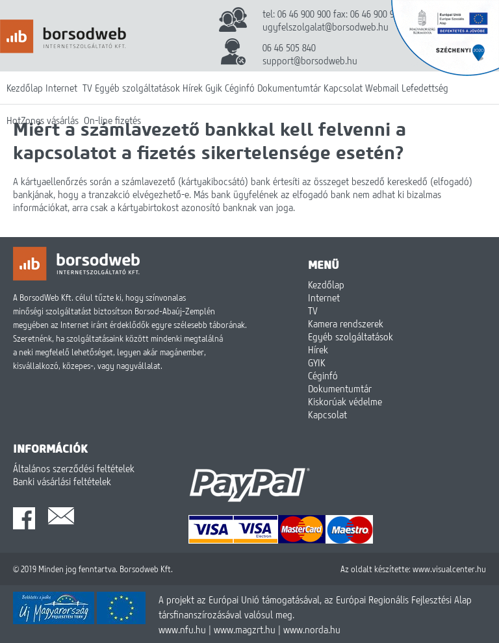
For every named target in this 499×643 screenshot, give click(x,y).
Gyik (213, 87)
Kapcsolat (343, 87)
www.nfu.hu (182, 629)
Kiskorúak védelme (345, 401)
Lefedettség (425, 87)
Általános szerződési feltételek (73, 468)
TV (87, 87)
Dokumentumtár (289, 87)
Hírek (193, 87)
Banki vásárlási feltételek (62, 481)
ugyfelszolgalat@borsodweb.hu (325, 26)
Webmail (382, 87)
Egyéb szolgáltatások (137, 87)
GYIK (317, 362)
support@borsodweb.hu (309, 60)
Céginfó (240, 87)
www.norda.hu (311, 629)
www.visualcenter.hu (449, 569)
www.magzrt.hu (244, 629)
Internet (61, 87)
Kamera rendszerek (345, 323)
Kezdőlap (24, 87)
